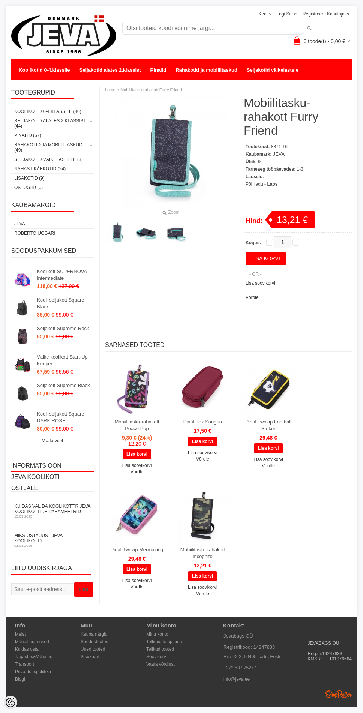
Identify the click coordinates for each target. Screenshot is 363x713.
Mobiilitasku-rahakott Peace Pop (136, 425)
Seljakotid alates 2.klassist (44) (50, 123)
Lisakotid (76, 85)
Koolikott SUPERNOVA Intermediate (62, 275)
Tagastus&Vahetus (33, 656)
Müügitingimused (32, 641)
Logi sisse (287, 14)
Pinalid (158, 70)
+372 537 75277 (240, 668)
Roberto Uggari (35, 233)
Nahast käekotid (37, 85)
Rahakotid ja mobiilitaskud (206, 70)
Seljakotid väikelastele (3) (48, 159)
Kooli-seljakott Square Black (60, 303)
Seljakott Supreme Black (63, 385)
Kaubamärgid (94, 634)
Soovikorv (156, 656)
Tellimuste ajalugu (164, 641)
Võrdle (252, 297)
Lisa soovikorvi (260, 283)
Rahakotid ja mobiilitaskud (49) (48, 147)
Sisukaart (90, 656)
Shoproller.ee (339, 694)
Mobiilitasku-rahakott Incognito (202, 553)
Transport (24, 664)
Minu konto (157, 634)
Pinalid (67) (27, 135)
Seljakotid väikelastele (272, 70)
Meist (20, 634)
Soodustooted (94, 641)
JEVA (19, 224)
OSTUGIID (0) (28, 187)
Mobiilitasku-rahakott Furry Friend (151, 89)
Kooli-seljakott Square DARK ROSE (60, 417)
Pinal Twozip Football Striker (268, 425)
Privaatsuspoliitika (33, 671)
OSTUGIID (108, 85)
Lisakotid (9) (29, 178)
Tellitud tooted (160, 649)
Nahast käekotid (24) (40, 168)
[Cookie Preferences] (10, 702)
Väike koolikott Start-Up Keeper (62, 360)
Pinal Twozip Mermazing (137, 549)
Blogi (20, 679)
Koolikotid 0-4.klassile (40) (47, 111)
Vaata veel (52, 440)
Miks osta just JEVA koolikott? (52, 540)
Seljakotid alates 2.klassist (110, 70)
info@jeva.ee (237, 679)
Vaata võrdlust (160, 664)
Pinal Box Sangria (202, 422)
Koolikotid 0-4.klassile (44, 70)
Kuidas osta (27, 649)
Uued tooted (93, 649)
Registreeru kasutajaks (326, 14)
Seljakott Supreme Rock (63, 328)
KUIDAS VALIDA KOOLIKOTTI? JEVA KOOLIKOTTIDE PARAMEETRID (52, 511)
